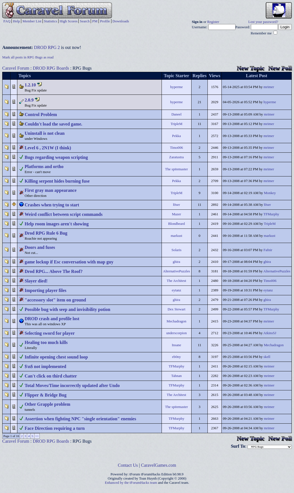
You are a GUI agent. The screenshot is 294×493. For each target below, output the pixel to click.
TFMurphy (271, 214)
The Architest (176, 281)
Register (213, 22)
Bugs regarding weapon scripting (56, 157)
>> (37, 436)
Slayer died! (36, 281)
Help (16, 21)
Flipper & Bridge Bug (46, 395)
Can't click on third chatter (51, 376)
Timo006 (176, 148)
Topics (24, 75)
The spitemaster (176, 169)
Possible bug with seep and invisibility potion (67, 309)
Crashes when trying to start (52, 204)
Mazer (176, 214)
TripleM (176, 124)
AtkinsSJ (269, 333)
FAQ (6, 21)
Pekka (176, 136)
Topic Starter (176, 75)
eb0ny (176, 357)
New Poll (280, 68)
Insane (176, 345)
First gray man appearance (50, 190)
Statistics (50, 21)
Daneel (176, 114)
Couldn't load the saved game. (53, 124)
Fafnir (267, 250)
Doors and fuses (40, 247)
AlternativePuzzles (176, 271)
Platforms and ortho (44, 166)
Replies (200, 75)
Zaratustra (176, 157)
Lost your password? (263, 22)
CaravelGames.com (158, 465)
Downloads (121, 21)
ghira (176, 262)
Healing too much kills (46, 342)
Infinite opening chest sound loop (56, 357)
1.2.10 (30, 84)
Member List (31, 21)
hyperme (176, 87)
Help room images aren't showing (57, 223)
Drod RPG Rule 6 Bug (46, 233)
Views (214, 75)
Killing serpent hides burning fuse (57, 181)
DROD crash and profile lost (52, 318)
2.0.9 (29, 100)
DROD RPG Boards (51, 68)
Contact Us (128, 465)
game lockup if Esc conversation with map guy (69, 262)
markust (176, 236)
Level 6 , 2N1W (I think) (48, 147)
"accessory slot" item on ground (55, 300)
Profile (105, 21)
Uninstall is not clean (45, 133)
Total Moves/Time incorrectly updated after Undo (72, 385)
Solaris (176, 250)
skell (266, 357)
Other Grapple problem (47, 404)
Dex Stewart (176, 309)
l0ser (176, 205)
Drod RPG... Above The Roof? (54, 271)
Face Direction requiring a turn (55, 428)
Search (85, 21)
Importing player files (45, 290)
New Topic (250, 68)
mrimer (268, 87)
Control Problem (41, 114)
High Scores (69, 21)
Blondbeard (176, 224)
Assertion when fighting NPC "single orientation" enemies (80, 418)
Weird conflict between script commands (63, 214)
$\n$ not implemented (45, 366)
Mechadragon (176, 321)
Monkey (270, 193)
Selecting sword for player (50, 333)
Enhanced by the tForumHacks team (131, 483)
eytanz (176, 290)
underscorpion (176, 333)
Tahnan (176, 376)
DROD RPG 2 (47, 47)
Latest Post (256, 75)
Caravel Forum (15, 68)
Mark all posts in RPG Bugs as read (27, 57)
